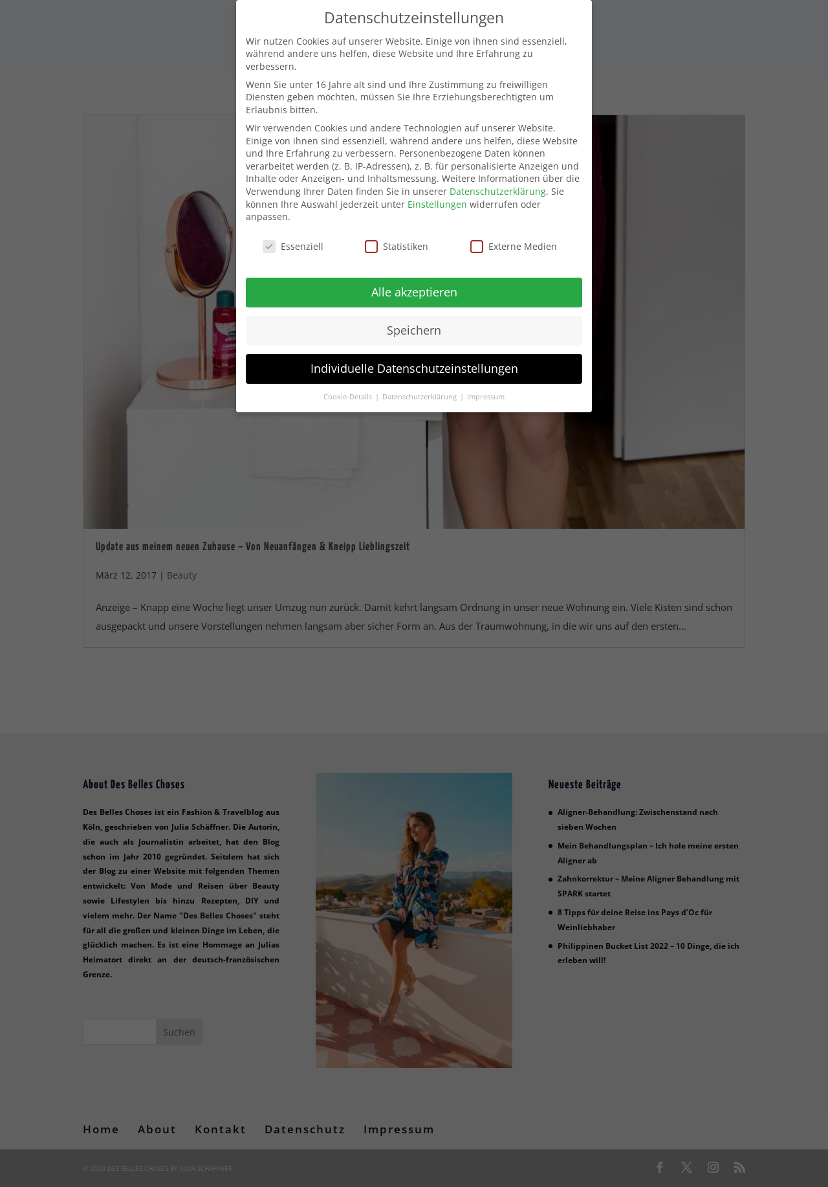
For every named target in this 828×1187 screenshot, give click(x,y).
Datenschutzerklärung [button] (420, 394)
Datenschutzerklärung (498, 190)
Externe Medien (513, 245)
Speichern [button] (414, 328)
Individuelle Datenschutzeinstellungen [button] (414, 366)
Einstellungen (437, 202)
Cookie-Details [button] (348, 394)
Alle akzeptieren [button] (414, 290)
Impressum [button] (486, 394)
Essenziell (293, 245)
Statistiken (396, 245)
